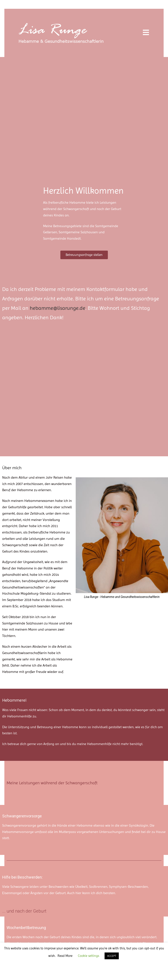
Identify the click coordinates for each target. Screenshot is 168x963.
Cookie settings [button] (88, 956)
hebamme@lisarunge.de (57, 308)
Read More (65, 956)
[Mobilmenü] (146, 33)
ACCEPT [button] (111, 956)
